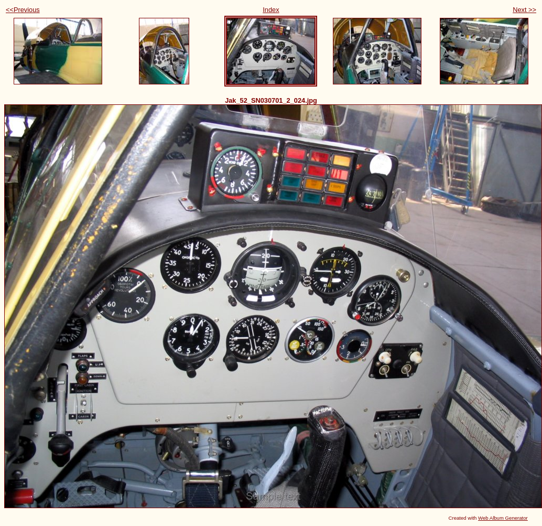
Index (271, 10)
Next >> (524, 10)
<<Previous (23, 10)
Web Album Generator (503, 518)
